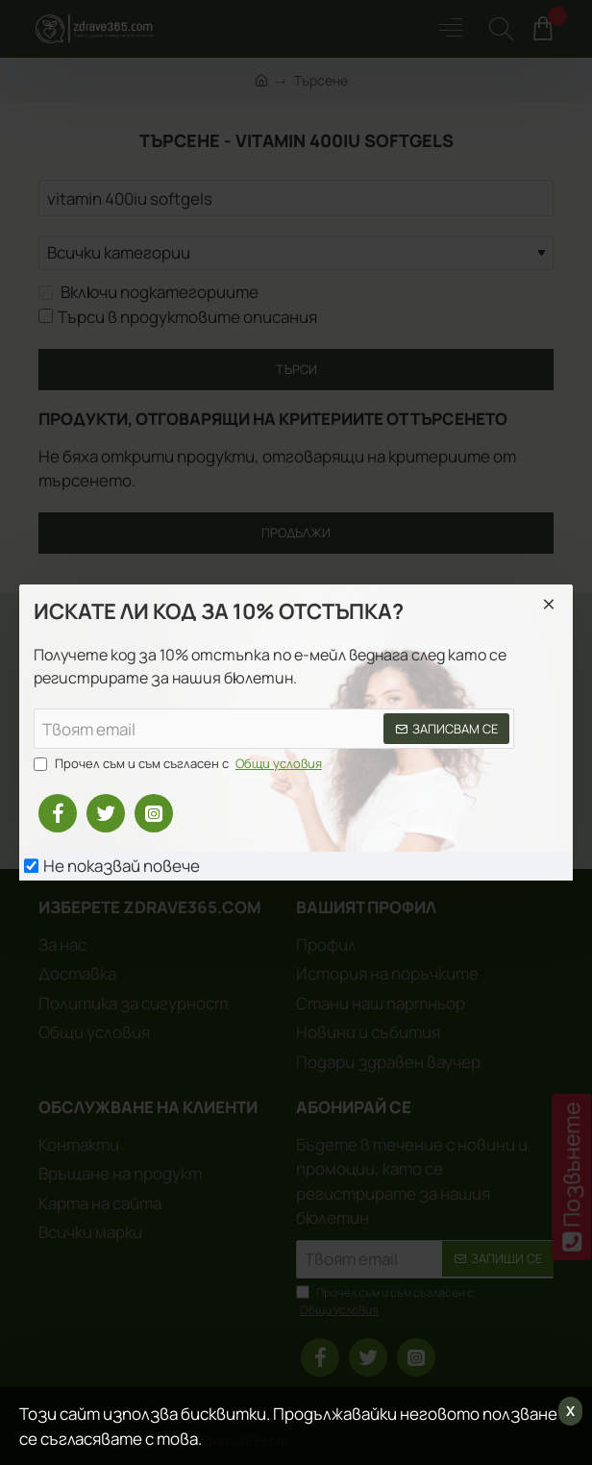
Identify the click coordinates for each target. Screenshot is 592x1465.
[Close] (548, 603)
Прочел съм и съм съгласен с (180, 764)
